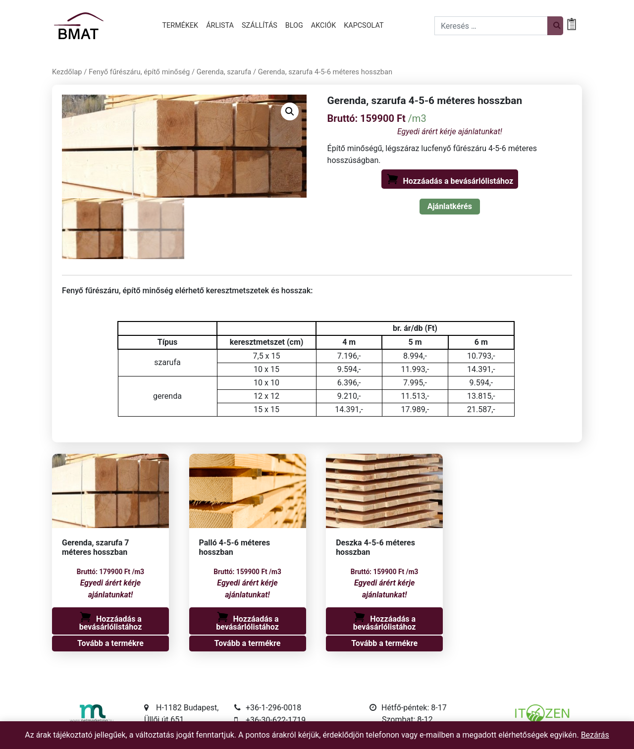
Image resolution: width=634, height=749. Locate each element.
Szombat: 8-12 (407, 719)
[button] (290, 111)
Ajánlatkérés (449, 206)
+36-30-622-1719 (276, 720)
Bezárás (595, 735)
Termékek (180, 25)
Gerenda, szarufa (224, 71)
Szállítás (259, 25)
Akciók (323, 25)
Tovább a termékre (110, 643)
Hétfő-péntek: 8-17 (414, 707)
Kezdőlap (67, 71)
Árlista (220, 25)
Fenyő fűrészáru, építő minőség (139, 71)
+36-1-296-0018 (273, 707)
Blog (294, 25)
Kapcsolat (363, 25)
